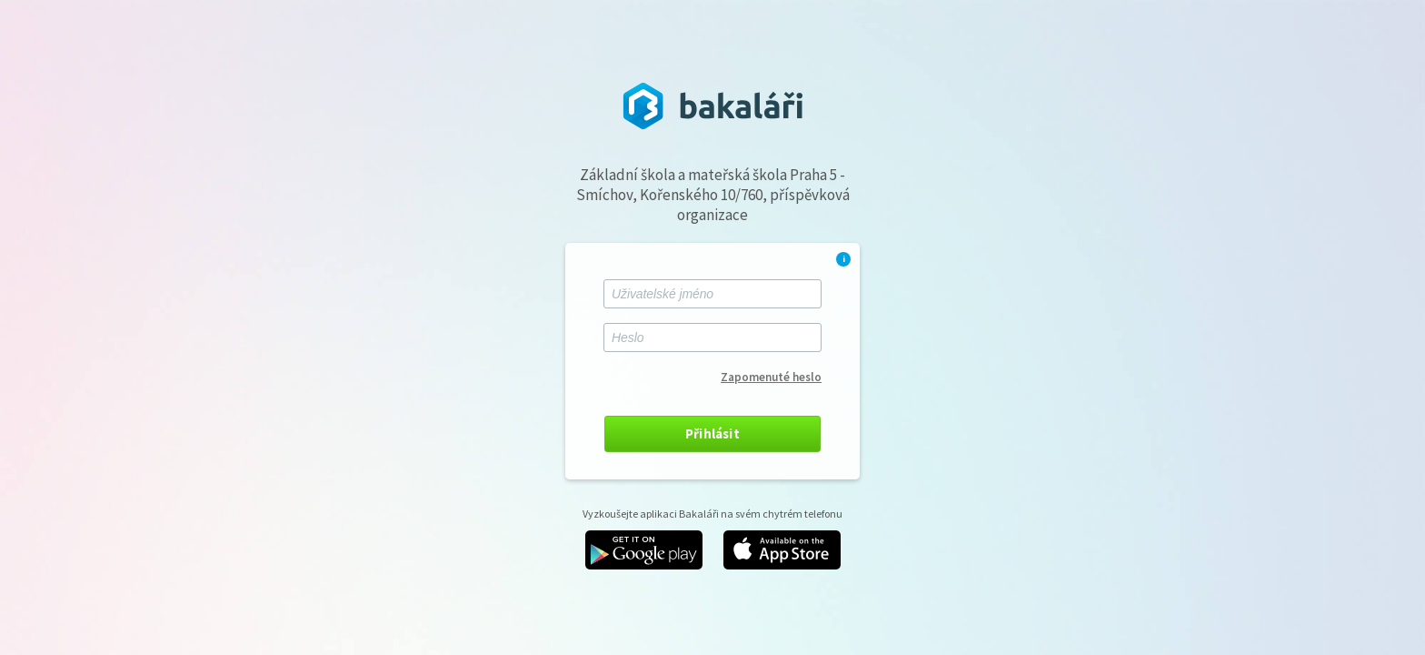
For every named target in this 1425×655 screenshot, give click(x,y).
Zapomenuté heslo (771, 377)
